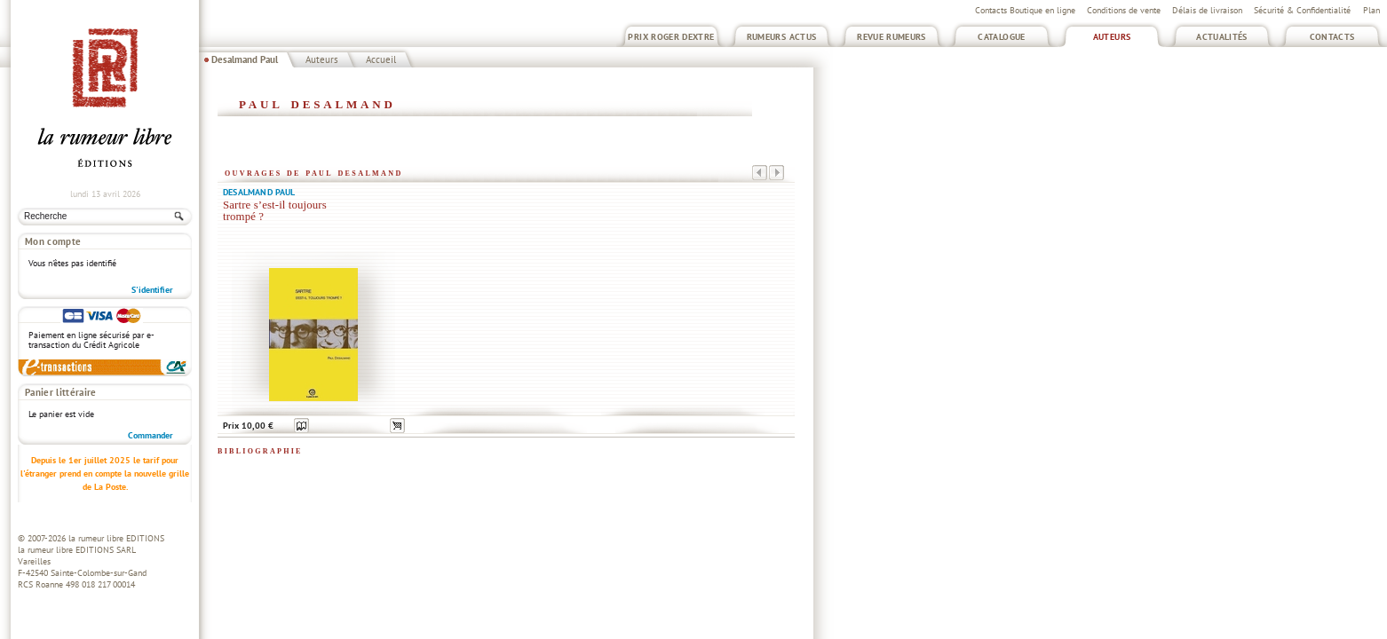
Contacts (1332, 37)
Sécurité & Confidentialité (1302, 10)
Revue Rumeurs (891, 37)
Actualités (1222, 37)
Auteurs (1112, 37)
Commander (150, 435)
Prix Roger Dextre (671, 37)
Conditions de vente (1124, 10)
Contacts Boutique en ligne (1025, 10)
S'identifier (152, 290)
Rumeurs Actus (782, 37)
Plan (1371, 10)
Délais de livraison (1207, 10)
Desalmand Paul (244, 59)
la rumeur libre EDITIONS (116, 538)
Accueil (381, 59)
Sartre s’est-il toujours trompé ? (275, 211)
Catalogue (1001, 37)
